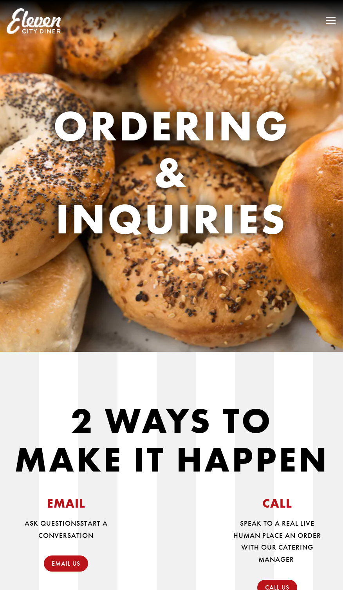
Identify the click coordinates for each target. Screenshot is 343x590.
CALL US (277, 580)
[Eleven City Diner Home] (34, 20)
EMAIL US (66, 556)
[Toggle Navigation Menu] (330, 20)
